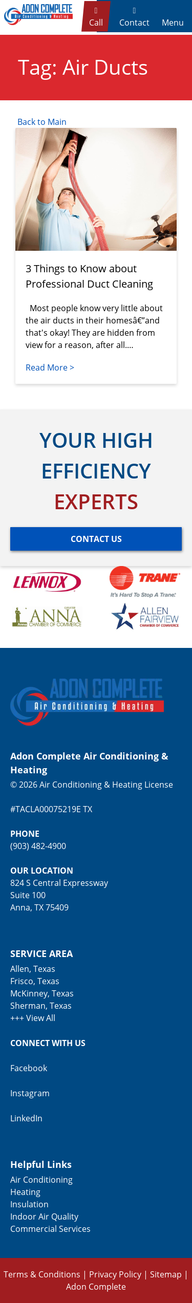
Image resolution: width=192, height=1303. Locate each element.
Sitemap (166, 1274)
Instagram (30, 1093)
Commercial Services (50, 1228)
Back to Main (41, 121)
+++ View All (32, 1018)
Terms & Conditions (42, 1274)
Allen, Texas (32, 968)
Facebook (28, 1068)
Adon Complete (96, 1286)
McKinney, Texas (42, 993)
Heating (25, 1192)
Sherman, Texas (41, 1005)
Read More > (50, 367)
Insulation (29, 1204)
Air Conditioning (41, 1179)
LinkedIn (26, 1118)
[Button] (96, 539)
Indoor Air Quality (44, 1216)
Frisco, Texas (34, 981)
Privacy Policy (115, 1274)
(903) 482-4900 (38, 846)
